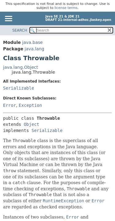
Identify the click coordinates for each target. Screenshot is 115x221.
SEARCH (19, 30)
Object (31, 124)
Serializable (18, 88)
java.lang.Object (20, 67)
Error (9, 105)
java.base (32, 42)
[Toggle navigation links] (8, 19)
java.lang (34, 48)
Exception (30, 105)
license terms (66, 8)
